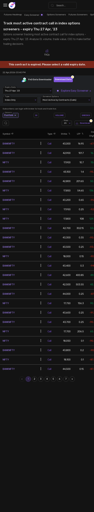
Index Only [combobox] (10, 100)
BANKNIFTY (9, 143)
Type (7, 96)
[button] (12, 134)
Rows (66, 120)
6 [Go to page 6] (59, 379)
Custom (11, 115)
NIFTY (6, 162)
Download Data (63, 79)
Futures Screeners (78, 14)
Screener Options (51, 96)
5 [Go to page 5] (53, 379)
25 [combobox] (65, 123)
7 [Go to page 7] (65, 379)
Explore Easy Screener (74, 90)
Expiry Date (10, 87)
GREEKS (85, 115)
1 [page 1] (28, 379)
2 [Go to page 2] (34, 379)
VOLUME (59, 115)
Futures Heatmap (13, 14)
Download (83, 123)
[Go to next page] (72, 379)
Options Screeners (56, 14)
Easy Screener (33, 15)
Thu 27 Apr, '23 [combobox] (12, 90)
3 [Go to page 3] (40, 379)
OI (36, 115)
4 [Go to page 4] (47, 379)
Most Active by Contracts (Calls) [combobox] (59, 100)
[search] (6, 123)
